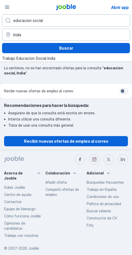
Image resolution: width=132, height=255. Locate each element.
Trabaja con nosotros (21, 235)
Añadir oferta (56, 182)
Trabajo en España (101, 189)
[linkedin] (123, 159)
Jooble (33, 248)
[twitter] (108, 159)
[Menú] (7, 7)
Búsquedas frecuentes (105, 182)
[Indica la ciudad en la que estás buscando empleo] (66, 35)
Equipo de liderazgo (19, 209)
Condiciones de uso (103, 196)
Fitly (90, 225)
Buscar (66, 48)
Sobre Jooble (14, 187)
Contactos (13, 201)
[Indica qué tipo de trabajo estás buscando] (66, 20)
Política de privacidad (104, 204)
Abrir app (120, 7)
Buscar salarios (99, 211)
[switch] (124, 91)
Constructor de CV (102, 218)
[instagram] (94, 159)
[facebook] (80, 159)
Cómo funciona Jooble (22, 216)
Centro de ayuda (17, 194)
